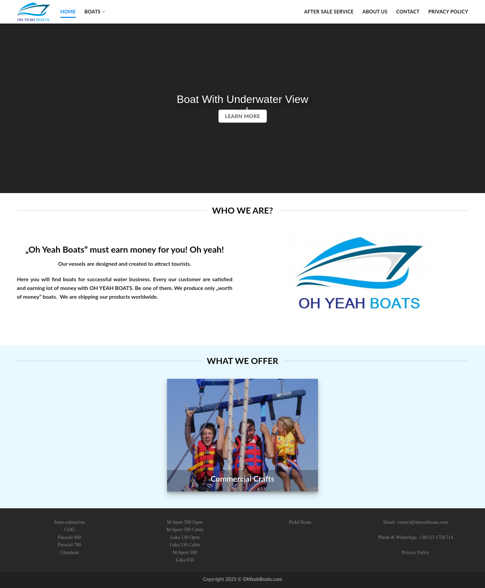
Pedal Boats (300, 522)
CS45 (69, 529)
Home (68, 11)
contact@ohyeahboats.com (422, 522)
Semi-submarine (69, 522)
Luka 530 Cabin (185, 544)
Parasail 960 (69, 537)
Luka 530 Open (184, 537)
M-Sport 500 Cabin (184, 529)
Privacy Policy (448, 11)
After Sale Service (329, 11)
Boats (95, 11)
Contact (408, 11)
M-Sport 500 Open (185, 522)
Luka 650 (185, 559)
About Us (374, 11)
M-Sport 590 (185, 552)
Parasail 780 (69, 544)
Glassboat (69, 552)
